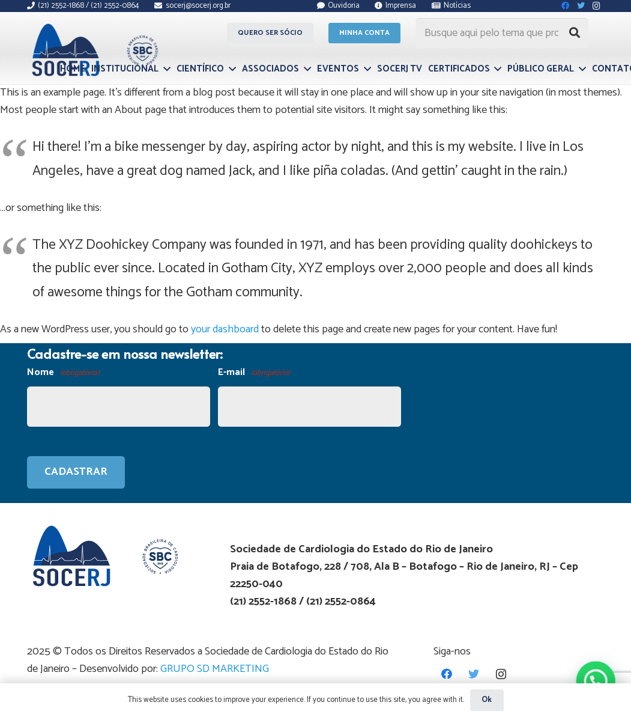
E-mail (254, 373)
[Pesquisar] (574, 33)
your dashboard (225, 329)
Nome (63, 373)
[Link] (93, 50)
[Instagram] (501, 674)
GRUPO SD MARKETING (214, 669)
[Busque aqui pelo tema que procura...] (501, 33)
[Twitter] (474, 674)
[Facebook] (446, 674)
